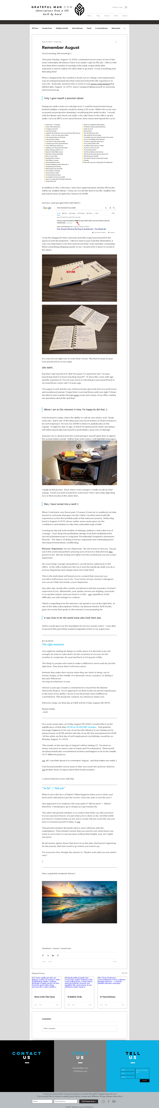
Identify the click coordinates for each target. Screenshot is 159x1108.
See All (124, 973)
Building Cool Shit (62, 28)
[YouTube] (114, 1101)
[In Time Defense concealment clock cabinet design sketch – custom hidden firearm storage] (112, 985)
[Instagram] (103, 1101)
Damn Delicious (77, 28)
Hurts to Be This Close (44, 997)
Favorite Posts (47, 28)
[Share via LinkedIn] (53, 955)
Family (89, 28)
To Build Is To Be (74, 997)
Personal (56, 948)
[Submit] (144, 1080)
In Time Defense (107, 997)
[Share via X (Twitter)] (48, 955)
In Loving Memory (101, 28)
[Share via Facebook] (43, 955)
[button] (120, 7)
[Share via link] (58, 955)
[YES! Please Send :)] (88, 1101)
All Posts (35, 28)
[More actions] (116, 42)
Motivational (116, 28)
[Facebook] (108, 1101)
